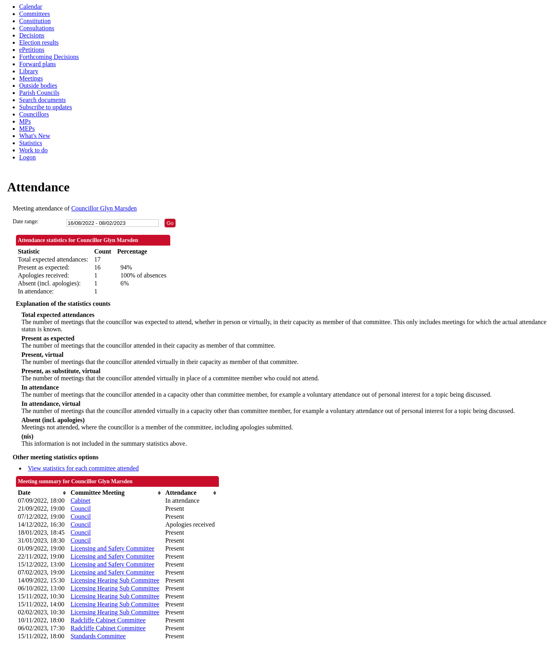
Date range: (26, 221)
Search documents (42, 99)
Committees (34, 13)
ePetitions (31, 49)
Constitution (35, 21)
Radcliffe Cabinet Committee (108, 620)
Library (28, 71)
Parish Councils (39, 92)
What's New (34, 135)
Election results (39, 42)
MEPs (27, 128)
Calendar (30, 6)
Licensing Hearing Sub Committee (115, 580)
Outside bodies (38, 85)
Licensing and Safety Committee (112, 548)
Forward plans (37, 64)
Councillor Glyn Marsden (104, 208)
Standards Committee (98, 636)
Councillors (34, 114)
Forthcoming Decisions (49, 56)
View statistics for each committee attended (83, 468)
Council (81, 508)
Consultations (36, 28)
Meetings (31, 78)
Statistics (30, 143)
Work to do (33, 150)
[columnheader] (42, 493)
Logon (27, 157)
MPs (25, 121)
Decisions (31, 35)
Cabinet (81, 500)
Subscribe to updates (45, 107)
